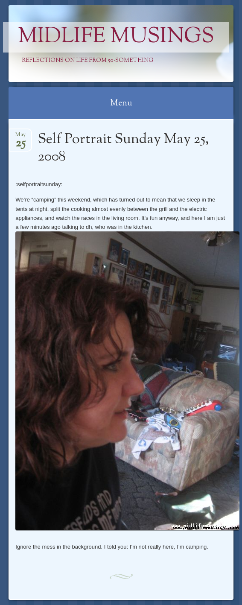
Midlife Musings (116, 37)
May (20, 137)
